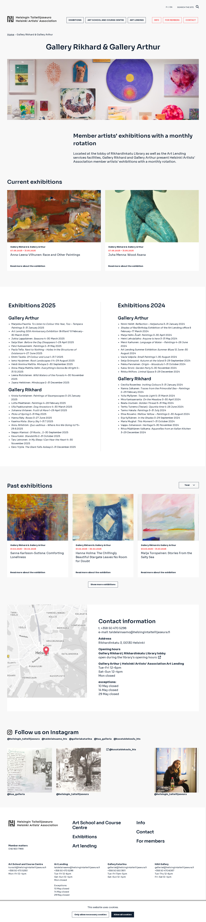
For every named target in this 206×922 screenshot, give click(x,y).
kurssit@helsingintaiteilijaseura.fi (27, 867)
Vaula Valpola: (138, 356)
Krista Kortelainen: (38, 395)
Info (156, 20)
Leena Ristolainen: (37, 375)
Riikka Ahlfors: (137, 371)
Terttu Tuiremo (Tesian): (142, 406)
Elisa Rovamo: (144, 414)
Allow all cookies (123, 914)
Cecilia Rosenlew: (141, 384)
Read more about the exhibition (27, 266)
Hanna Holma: (101, 557)
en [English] (171, 7)
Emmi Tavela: (30, 356)
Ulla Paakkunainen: (31, 406)
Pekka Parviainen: (142, 364)
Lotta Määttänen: (26, 403)
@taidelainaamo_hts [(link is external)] (54, 738)
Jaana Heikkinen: (27, 382)
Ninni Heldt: (142, 324)
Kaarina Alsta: (25, 421)
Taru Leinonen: (38, 439)
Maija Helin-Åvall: (136, 335)
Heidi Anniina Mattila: (28, 364)
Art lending (137, 20)
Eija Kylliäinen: (137, 417)
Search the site (188, 7)
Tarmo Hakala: (134, 410)
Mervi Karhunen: (148, 342)
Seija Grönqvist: (142, 360)
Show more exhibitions (103, 584)
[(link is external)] (107, 749)
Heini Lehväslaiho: (140, 338)
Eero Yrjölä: (31, 447)
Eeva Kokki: (24, 436)
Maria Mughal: (136, 421)
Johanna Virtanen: (29, 410)
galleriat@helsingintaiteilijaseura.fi (127, 867)
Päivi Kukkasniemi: (27, 346)
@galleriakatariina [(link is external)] (80, 738)
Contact (191, 20)
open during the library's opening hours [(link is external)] (129, 657)
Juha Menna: (127, 255)
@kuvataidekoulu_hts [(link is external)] (127, 738)
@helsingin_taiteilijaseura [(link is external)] (23, 738)
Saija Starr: (33, 342)
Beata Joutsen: (138, 403)
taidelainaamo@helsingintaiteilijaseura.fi (139, 632)
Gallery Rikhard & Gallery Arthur (27, 246)
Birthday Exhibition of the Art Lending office (155, 327)
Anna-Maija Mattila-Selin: (43, 367)
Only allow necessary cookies (90, 914)
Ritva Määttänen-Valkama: (156, 428)
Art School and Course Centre (106, 20)
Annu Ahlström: (43, 425)
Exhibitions (75, 20)
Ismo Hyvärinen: (31, 360)
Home (10, 34)
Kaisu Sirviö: (136, 367)
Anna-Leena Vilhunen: (45, 255)
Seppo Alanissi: (26, 432)
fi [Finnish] (167, 7)
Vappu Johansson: (137, 425)
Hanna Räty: (21, 417)
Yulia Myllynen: (138, 395)
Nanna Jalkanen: (155, 388)
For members (172, 20)
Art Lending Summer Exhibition (147, 349)
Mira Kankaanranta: (141, 399)
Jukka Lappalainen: (27, 338)
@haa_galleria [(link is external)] (103, 738)
